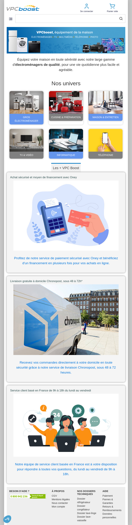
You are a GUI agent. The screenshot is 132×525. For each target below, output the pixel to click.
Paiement (107, 495)
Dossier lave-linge (86, 513)
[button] (87, 7)
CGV (54, 495)
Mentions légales (61, 499)
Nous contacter (60, 503)
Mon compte (58, 506)
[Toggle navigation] (10, 19)
